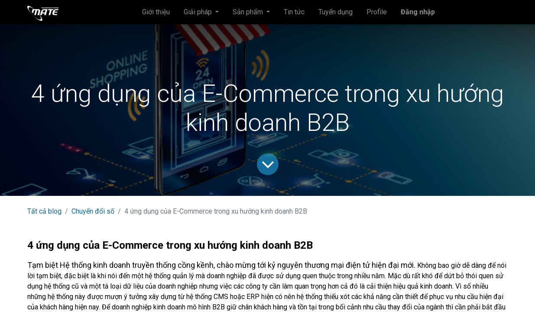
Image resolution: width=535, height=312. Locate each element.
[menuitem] (156, 12)
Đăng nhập (418, 12)
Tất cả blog (44, 211)
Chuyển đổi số (92, 211)
